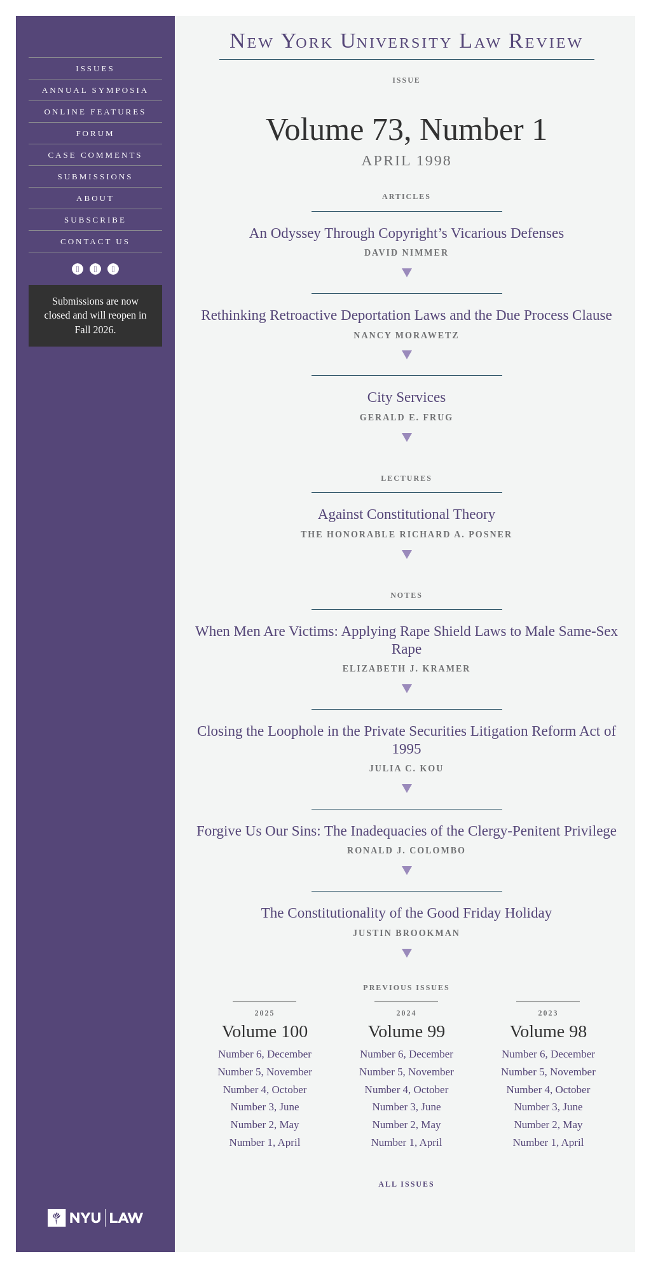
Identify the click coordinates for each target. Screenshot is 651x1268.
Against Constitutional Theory (406, 514)
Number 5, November (264, 1072)
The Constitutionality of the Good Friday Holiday (406, 913)
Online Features (96, 111)
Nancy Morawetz (406, 335)
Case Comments (95, 155)
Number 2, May (264, 1125)
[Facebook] (95, 269)
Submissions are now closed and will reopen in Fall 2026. (96, 315)
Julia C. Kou (406, 768)
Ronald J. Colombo (406, 850)
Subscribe (95, 219)
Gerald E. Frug (406, 417)
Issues (95, 68)
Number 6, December (265, 1054)
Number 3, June (264, 1107)
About (95, 198)
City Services (406, 397)
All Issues (406, 1184)
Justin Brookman (406, 933)
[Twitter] (77, 269)
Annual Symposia (95, 90)
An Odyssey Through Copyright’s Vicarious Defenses (406, 233)
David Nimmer (406, 253)
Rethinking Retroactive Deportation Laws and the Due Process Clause (406, 315)
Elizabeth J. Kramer (407, 668)
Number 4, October (265, 1090)
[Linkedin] (113, 269)
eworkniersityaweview (407, 42)
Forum (95, 133)
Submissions (96, 176)
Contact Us (95, 241)
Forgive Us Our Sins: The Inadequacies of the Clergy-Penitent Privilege (406, 831)
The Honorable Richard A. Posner (406, 534)
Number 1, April (265, 1142)
